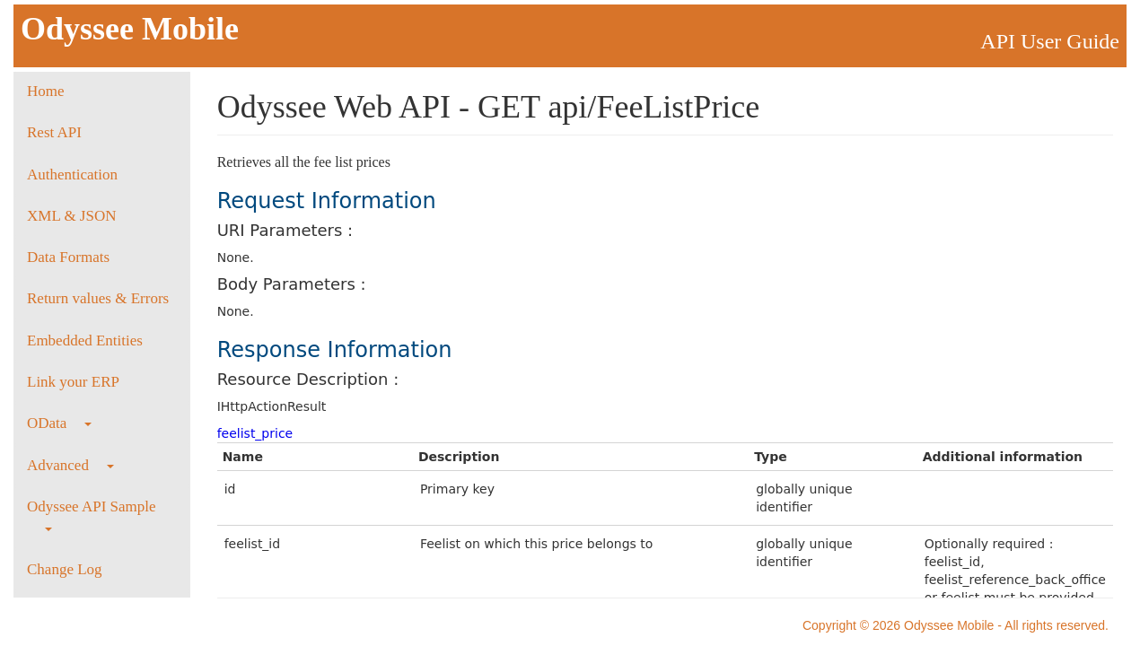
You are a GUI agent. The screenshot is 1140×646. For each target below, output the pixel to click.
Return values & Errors (98, 298)
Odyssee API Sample (91, 514)
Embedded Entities (85, 340)
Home (46, 91)
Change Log (64, 569)
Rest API (54, 132)
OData (59, 423)
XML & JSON (72, 215)
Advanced (70, 465)
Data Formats (68, 257)
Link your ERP (73, 381)
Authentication (72, 174)
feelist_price (255, 433)
